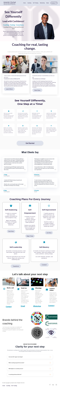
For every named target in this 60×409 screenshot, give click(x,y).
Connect (44, 265)
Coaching (29, 2)
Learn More (9, 89)
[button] (50, 357)
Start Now (37, 90)
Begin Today (30, 236)
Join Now (48, 232)
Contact (53, 2)
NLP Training (35, 2)
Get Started (30, 143)
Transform (16, 266)
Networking (42, 2)
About (47, 2)
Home (24, 2)
